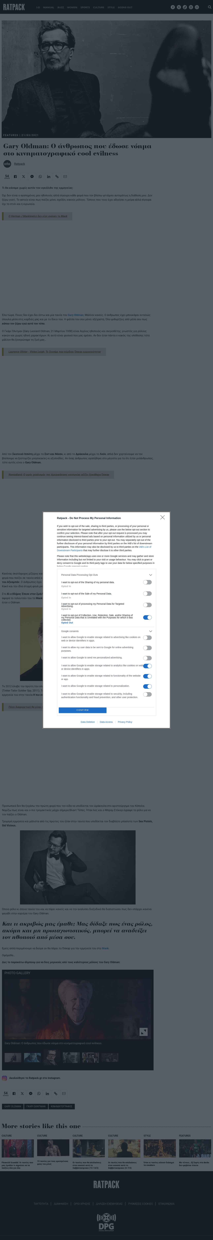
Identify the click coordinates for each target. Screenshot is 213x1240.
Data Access (106, 722)
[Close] (163, 518)
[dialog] (106, 620)
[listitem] (106, 575)
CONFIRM (82, 710)
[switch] (147, 582)
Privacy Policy (125, 722)
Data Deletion (88, 722)
